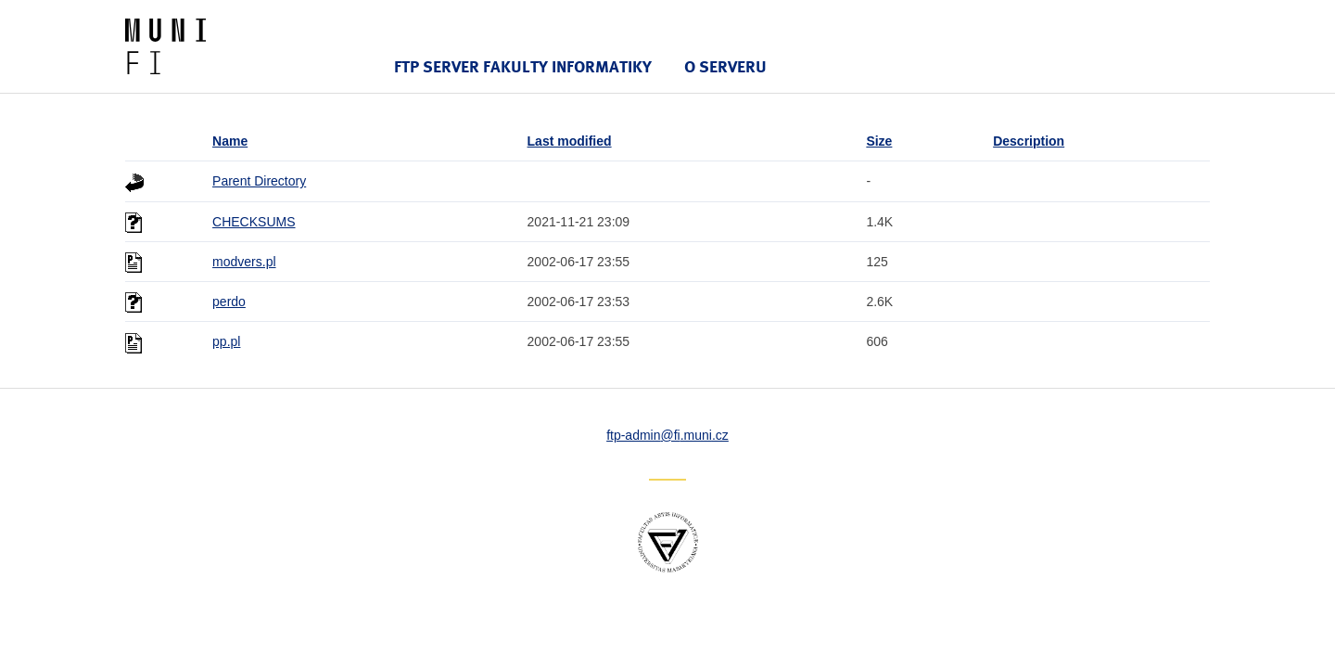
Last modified (570, 141)
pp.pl (226, 341)
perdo (229, 301)
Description (1028, 141)
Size (879, 141)
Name (230, 141)
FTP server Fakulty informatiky (523, 66)
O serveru (725, 66)
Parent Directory (259, 180)
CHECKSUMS (253, 221)
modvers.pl (243, 261)
